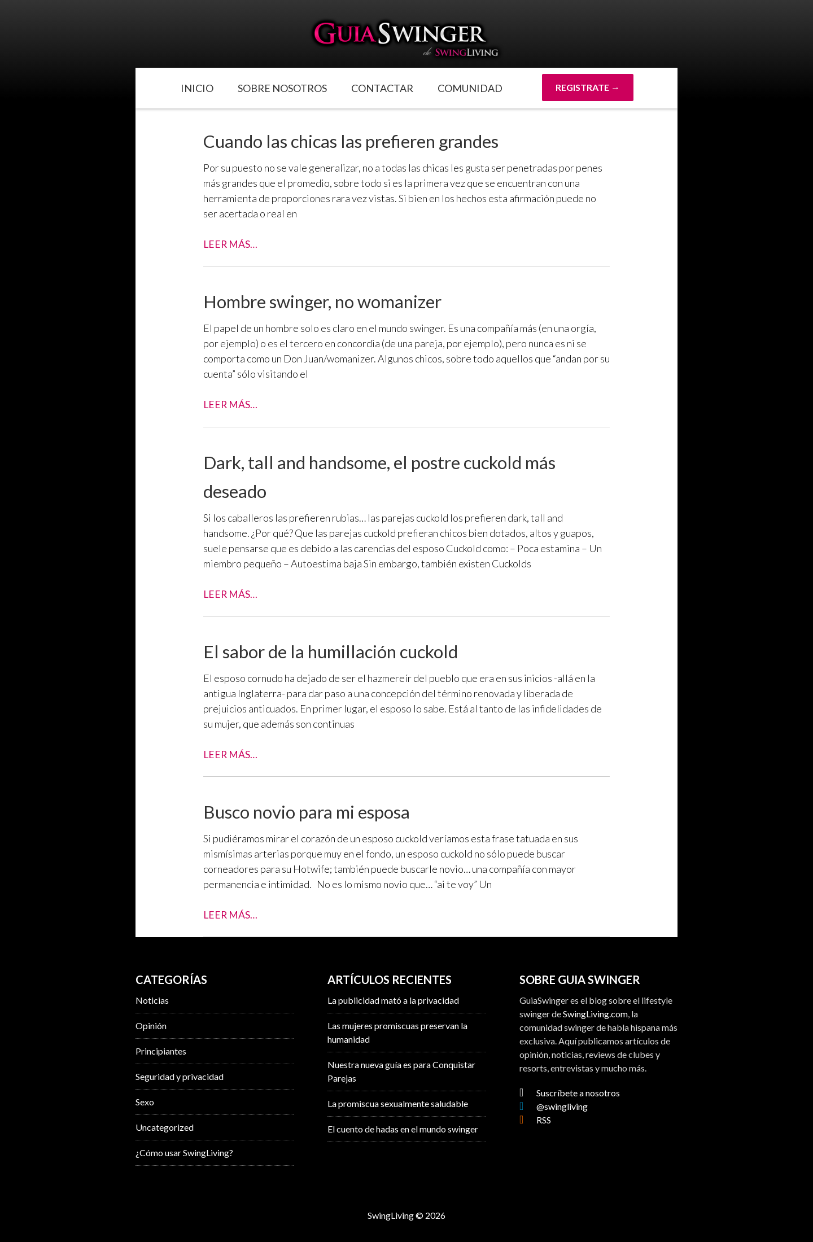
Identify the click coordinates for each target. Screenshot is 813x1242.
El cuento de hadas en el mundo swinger (402, 1128)
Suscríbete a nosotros (569, 1092)
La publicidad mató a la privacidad (393, 999)
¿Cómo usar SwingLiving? (184, 1152)
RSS (535, 1119)
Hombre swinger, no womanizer (333, 300)
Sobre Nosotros (282, 88)
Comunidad (470, 88)
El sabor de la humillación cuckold (342, 650)
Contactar (382, 88)
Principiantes (161, 1050)
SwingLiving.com (595, 1013)
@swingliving (553, 1105)
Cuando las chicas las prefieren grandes (366, 140)
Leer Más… (231, 244)
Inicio (197, 88)
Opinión (151, 1025)
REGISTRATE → (588, 87)
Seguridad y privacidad (180, 1075)
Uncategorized (165, 1126)
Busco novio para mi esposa (316, 810)
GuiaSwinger (406, 39)
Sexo (145, 1101)
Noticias (152, 999)
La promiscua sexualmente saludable (397, 1102)
